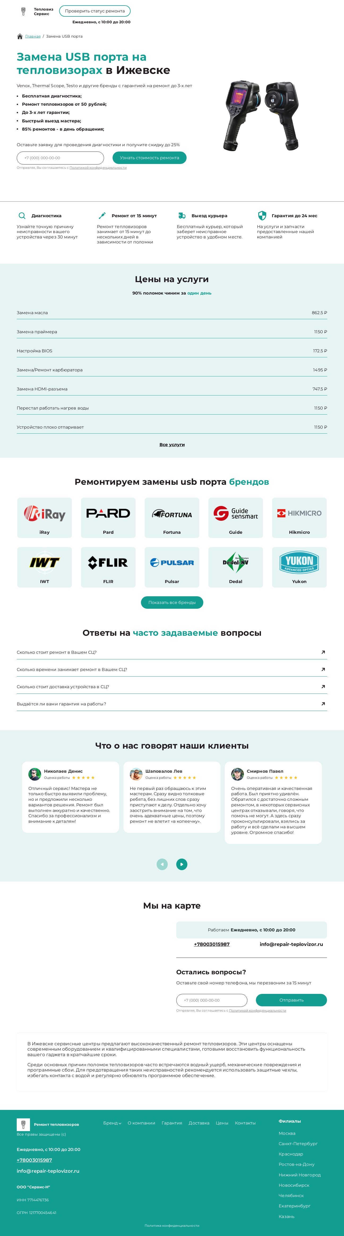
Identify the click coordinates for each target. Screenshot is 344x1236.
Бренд (121, 21)
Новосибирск (294, 1185)
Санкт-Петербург (298, 1143)
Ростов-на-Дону (296, 1164)
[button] (181, 864)
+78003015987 (159, 8)
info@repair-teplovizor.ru (291, 944)
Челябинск (291, 1195)
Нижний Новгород (300, 1174)
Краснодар (291, 1154)
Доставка (199, 1123)
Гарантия (172, 1123)
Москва (287, 1133)
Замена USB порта (64, 36)
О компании (150, 21)
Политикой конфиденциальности (98, 168)
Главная (33, 36)
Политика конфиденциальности (172, 1226)
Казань (286, 1216)
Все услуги (172, 444)
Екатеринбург (295, 1205)
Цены (175, 21)
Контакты (196, 21)
